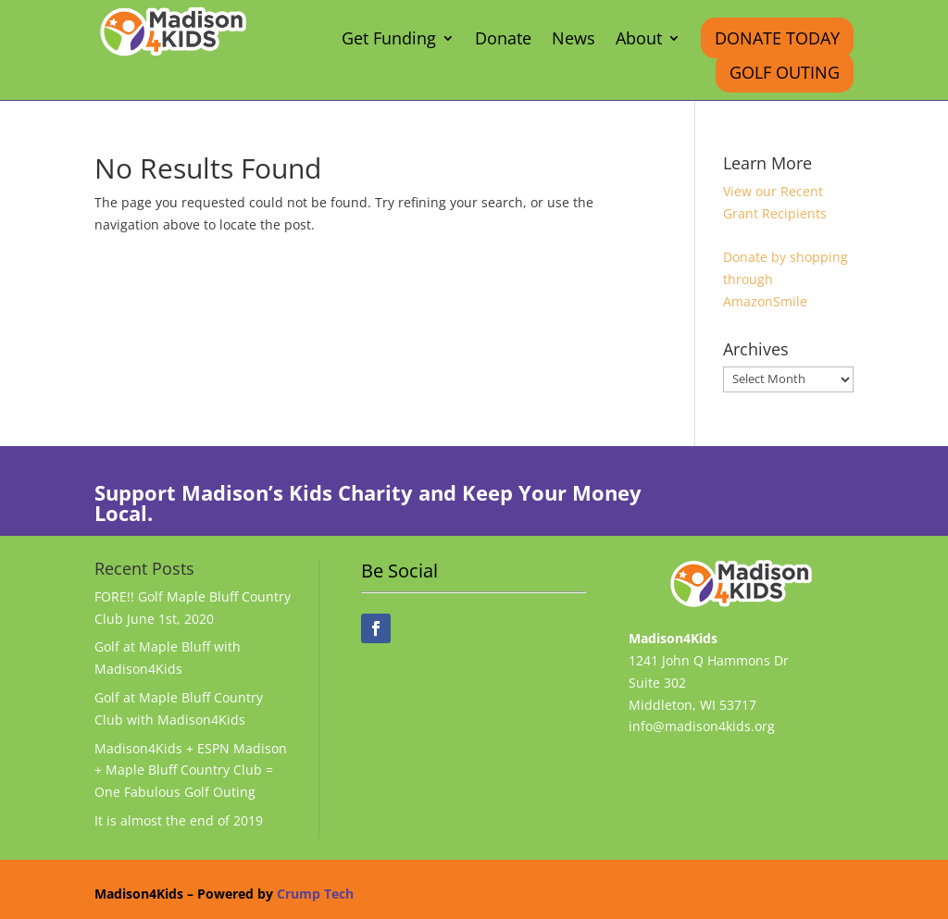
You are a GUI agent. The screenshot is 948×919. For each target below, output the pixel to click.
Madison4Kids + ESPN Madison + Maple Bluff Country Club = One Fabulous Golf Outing (190, 770)
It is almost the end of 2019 (178, 820)
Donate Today (777, 38)
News (573, 40)
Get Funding (389, 40)
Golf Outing (785, 72)
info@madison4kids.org (702, 726)
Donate (503, 40)
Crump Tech (315, 893)
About (639, 40)
